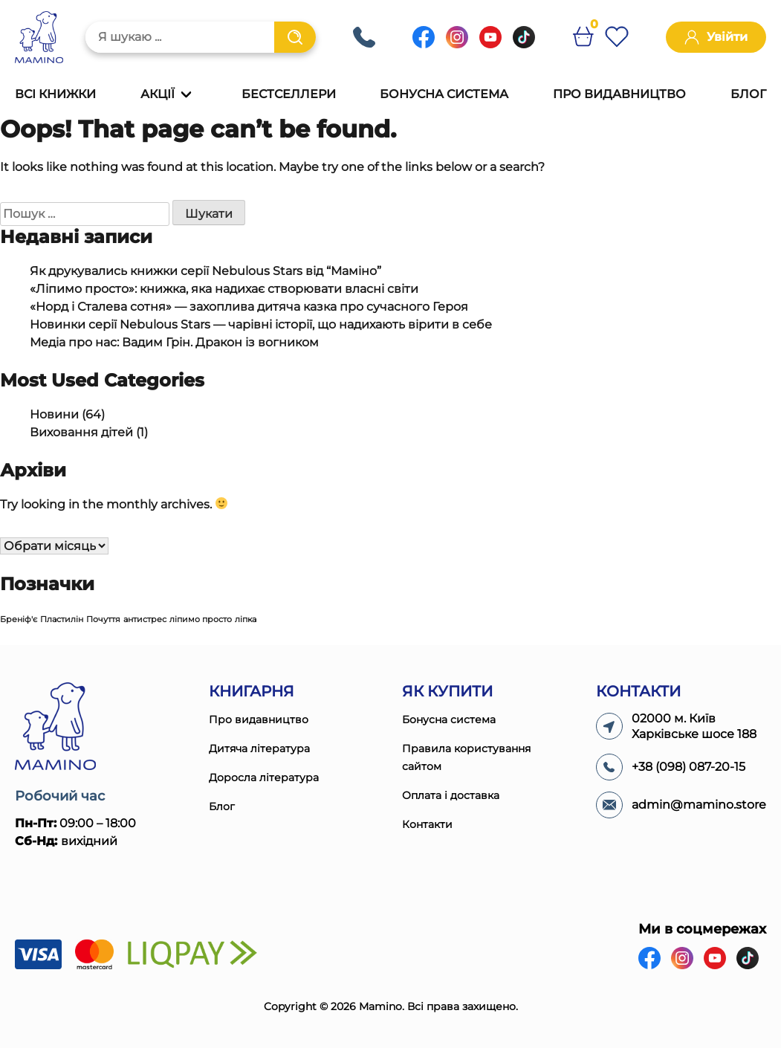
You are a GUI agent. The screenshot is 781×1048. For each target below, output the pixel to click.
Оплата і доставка (450, 795)
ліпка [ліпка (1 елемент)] (245, 619)
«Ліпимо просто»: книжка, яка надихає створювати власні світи (224, 289)
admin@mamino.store (699, 805)
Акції (157, 94)
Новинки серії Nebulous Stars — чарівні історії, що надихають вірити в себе (261, 324)
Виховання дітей (81, 432)
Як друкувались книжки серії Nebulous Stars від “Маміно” (205, 271)
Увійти (716, 37)
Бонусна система (444, 94)
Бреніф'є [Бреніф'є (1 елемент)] (18, 619)
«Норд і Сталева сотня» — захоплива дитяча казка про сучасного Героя (249, 307)
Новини (54, 414)
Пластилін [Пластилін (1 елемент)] (61, 619)
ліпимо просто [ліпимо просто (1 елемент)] (200, 619)
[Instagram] (457, 44)
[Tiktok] (524, 44)
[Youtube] (490, 44)
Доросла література (264, 777)
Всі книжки (55, 94)
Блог (748, 94)
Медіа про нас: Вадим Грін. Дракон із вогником (174, 342)
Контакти (427, 824)
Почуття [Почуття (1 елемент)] (103, 619)
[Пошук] (295, 38)
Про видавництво (619, 94)
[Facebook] (423, 44)
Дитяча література (259, 748)
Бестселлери (289, 94)
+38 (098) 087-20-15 (364, 37)
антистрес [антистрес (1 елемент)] (144, 619)
